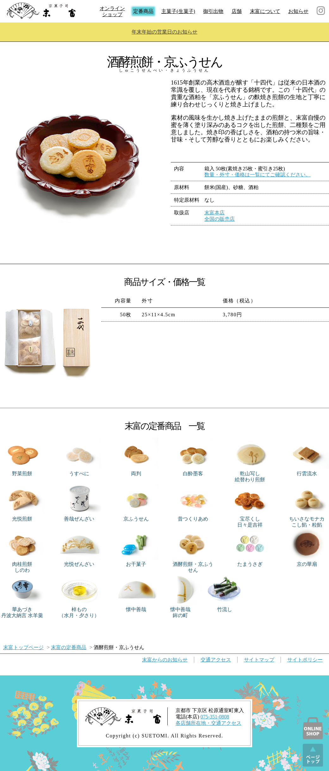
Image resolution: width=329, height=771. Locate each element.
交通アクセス (216, 659)
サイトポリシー (305, 659)
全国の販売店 (219, 219)
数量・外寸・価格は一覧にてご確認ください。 (257, 174)
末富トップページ (23, 647)
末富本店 (214, 212)
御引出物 (213, 11)
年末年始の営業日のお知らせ (164, 32)
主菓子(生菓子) (178, 11)
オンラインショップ (112, 11)
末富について (265, 11)
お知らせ (298, 11)
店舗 (237, 11)
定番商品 (143, 11)
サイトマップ (259, 659)
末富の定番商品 (68, 647)
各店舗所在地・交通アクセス (208, 723)
